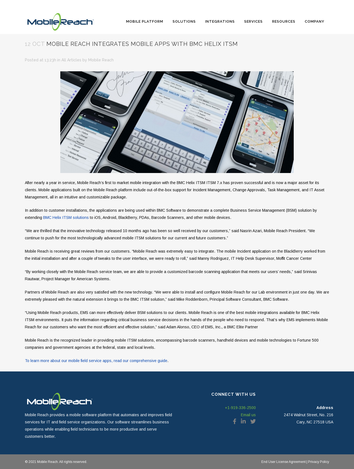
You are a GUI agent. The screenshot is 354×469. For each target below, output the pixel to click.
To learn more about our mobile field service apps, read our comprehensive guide (96, 360)
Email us (248, 415)
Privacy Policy (318, 462)
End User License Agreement (283, 462)
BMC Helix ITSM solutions (66, 217)
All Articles (71, 60)
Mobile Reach (101, 60)
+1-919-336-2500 (240, 407)
